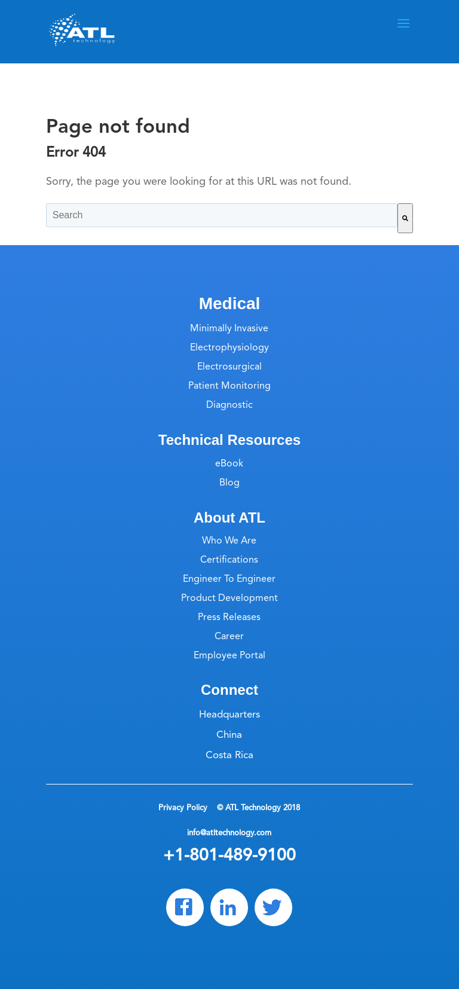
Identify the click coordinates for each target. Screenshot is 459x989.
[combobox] (221, 215)
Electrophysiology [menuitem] (229, 348)
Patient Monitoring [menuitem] (229, 386)
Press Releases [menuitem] (229, 617)
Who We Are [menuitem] (229, 541)
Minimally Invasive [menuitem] (229, 329)
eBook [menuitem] (229, 464)
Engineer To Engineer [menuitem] (229, 579)
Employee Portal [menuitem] (229, 656)
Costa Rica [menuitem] (229, 755)
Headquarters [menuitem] (229, 715)
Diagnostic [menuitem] (229, 405)
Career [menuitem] (229, 637)
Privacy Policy (184, 808)
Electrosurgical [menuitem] (229, 367)
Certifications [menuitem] (229, 560)
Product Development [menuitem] (229, 598)
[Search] (405, 218)
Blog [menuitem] (229, 483)
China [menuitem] (229, 735)
